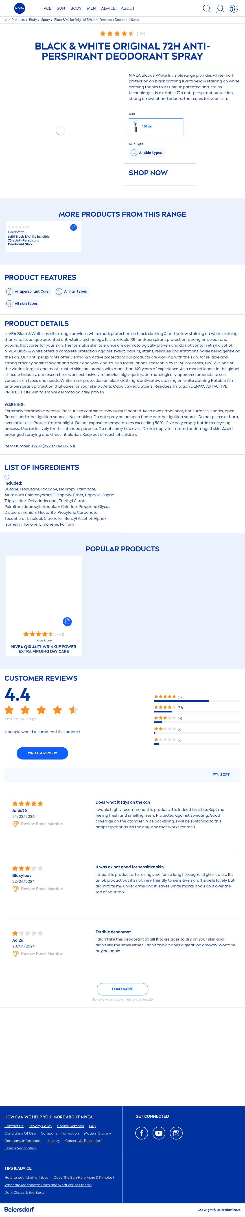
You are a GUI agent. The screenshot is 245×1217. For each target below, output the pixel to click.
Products (18, 20)
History (54, 1141)
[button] (73, 227)
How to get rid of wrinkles (26, 1177)
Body (33, 20)
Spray (45, 20)
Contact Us (14, 1126)
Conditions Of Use (20, 1133)
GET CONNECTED (152, 1116)
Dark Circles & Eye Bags (24, 1192)
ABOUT (128, 8)
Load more (122, 989)
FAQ (92, 1126)
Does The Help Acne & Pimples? (84, 1177)
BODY (76, 8)
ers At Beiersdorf (83, 1141)
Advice (108, 8)
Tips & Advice (18, 1168)
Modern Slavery (97, 1133)
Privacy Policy (40, 1126)
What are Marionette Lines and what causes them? (48, 1185)
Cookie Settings (70, 1126)
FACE (46, 8)
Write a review (42, 753)
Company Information (60, 1133)
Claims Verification (20, 1148)
